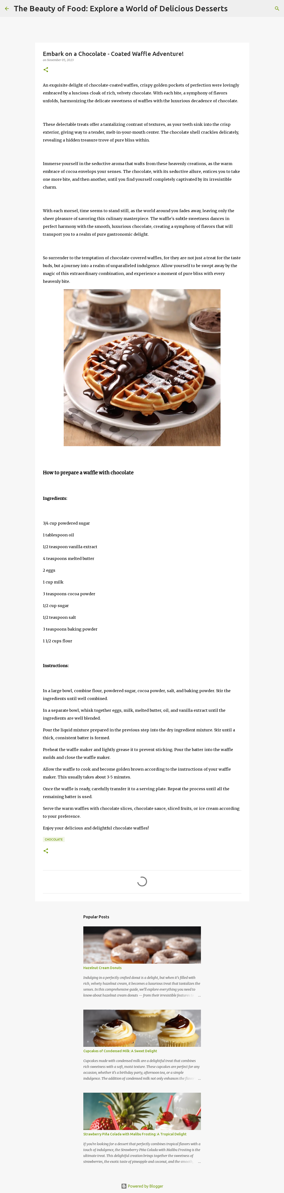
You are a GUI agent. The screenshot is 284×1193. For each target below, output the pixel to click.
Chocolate (54, 839)
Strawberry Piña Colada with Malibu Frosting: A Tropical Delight (134, 1134)
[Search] (234, 8)
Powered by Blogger (142, 1186)
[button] (46, 70)
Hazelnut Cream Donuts (102, 968)
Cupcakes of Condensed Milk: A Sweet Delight (120, 1051)
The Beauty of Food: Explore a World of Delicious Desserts (121, 8)
